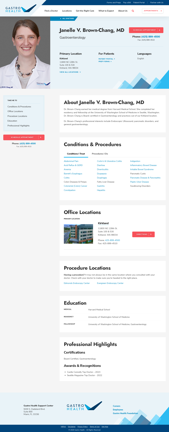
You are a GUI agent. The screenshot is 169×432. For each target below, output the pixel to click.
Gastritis (101, 186)
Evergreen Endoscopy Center (110, 283)
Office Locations (15, 111)
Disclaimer (71, 427)
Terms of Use (95, 427)
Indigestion (135, 161)
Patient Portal (139, 2)
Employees (118, 409)
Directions (141, 234)
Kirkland (103, 223)
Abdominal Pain (71, 161)
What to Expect (106, 10)
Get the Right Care (85, 10)
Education (12, 120)
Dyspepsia (101, 173)
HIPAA (63, 427)
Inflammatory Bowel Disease (143, 165)
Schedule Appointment (144, 30)
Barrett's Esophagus (73, 173)
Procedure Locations (17, 116)
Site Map (105, 427)
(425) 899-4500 (150, 36)
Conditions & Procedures (19, 106)
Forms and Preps (114, 2)
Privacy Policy (83, 427)
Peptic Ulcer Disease (139, 181)
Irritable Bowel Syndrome (142, 169)
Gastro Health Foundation (125, 413)
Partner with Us (156, 2)
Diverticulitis (102, 169)
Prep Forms (104, 61)
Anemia (67, 169)
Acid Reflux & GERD (73, 165)
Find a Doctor (51, 10)
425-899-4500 (112, 240)
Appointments (151, 11)
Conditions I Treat (76, 153)
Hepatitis (101, 190)
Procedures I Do (100, 153)
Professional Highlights (19, 125)
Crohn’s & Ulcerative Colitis (109, 161)
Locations (67, 10)
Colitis (66, 177)
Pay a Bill (127, 2)
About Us (122, 10)
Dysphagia (102, 177)
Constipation (69, 190)
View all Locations (69, 72)
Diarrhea (101, 165)
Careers (116, 406)
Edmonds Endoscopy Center (77, 283)
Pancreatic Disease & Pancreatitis (145, 177)
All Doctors (68, 18)
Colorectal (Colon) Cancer (75, 186)
